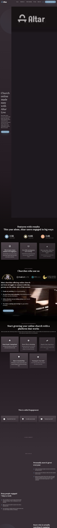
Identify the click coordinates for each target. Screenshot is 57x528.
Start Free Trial (5, 131)
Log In (43, 1)
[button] (22, 1)
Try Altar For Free (50, 1)
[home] (4, 2)
